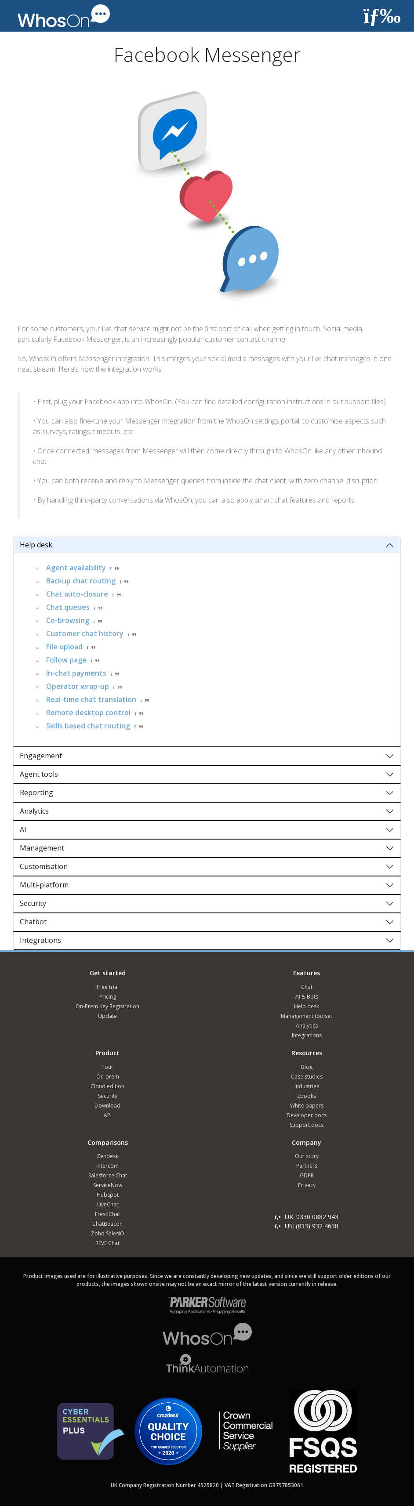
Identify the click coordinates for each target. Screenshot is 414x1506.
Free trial (108, 987)
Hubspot (108, 1194)
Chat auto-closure (77, 594)
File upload (64, 647)
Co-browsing (67, 620)
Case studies (307, 1076)
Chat (306, 987)
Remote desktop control (88, 712)
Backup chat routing (81, 581)
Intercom (107, 1165)
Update (107, 1016)
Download (107, 1105)
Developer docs (307, 1115)
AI (23, 829)
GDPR (307, 1175)
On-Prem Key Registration (107, 1006)
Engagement (41, 755)
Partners (306, 1165)
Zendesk (107, 1156)
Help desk (36, 545)
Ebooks (307, 1096)
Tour (107, 1067)
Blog (306, 1067)
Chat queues (68, 607)
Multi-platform (44, 885)
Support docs (306, 1125)
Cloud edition (107, 1086)
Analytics (34, 811)
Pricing (107, 996)
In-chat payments (76, 673)
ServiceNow (107, 1185)
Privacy (307, 1185)
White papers (306, 1105)
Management (42, 848)
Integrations (40, 940)
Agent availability (76, 567)
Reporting (36, 792)
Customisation (44, 866)
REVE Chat (107, 1243)
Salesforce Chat (107, 1175)
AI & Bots (306, 996)
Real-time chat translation (91, 699)
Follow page (66, 660)
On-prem (107, 1076)
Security (33, 903)
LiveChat (107, 1204)
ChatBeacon (107, 1223)
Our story (307, 1156)
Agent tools (39, 774)
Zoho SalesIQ (107, 1233)
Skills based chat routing (88, 726)
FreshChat (107, 1214)
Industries (306, 1086)
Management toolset (306, 1016)
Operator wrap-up (77, 686)
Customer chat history (84, 633)
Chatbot (33, 922)
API (108, 1115)
